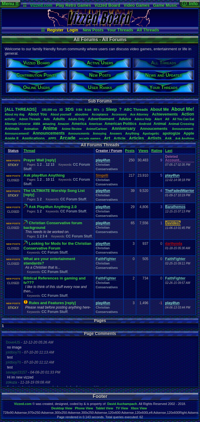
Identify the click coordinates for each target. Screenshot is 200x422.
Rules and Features (46, 303)
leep (111, 109)
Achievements (165, 114)
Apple (189, 133)
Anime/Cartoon (96, 128)
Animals (12, 128)
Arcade (67, 137)
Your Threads (120, 30)
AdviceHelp (142, 119)
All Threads (148, 30)
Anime (50, 128)
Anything (132, 133)
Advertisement (102, 119)
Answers (116, 133)
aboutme (81, 114)
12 (48, 165)
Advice (125, 119)
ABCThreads (136, 109)
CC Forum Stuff (73, 199)
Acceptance (100, 114)
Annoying (99, 133)
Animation (31, 128)
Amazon (63, 123)
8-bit (87, 109)
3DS (69, 109)
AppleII (11, 138)
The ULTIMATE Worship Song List (54, 190)
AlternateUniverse (17, 123)
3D (61, 109)
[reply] (50, 160)
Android (145, 123)
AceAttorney (139, 114)
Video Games (137, 5)
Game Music (165, 5)
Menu (10, 3)
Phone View (84, 408)
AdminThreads (29, 119)
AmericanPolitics (120, 123)
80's (96, 109)
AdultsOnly (76, 119)
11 (52, 179)
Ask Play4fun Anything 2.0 (53, 207)
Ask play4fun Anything (44, 175)
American (95, 123)
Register (55, 30)
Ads (47, 119)
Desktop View (61, 408)
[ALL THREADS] (20, 109)
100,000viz (49, 109)
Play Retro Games (73, 5)
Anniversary (123, 128)
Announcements (49, 133)
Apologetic (151, 133)
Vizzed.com (41, 5)
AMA (36, 123)
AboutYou (37, 114)
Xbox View (139, 408)
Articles (136, 138)
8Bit (79, 109)
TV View (122, 408)
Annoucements (153, 128)
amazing (49, 123)
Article (120, 138)
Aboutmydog (14, 114)
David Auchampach (122, 404)
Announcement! (17, 133)
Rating (156, 151)
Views (143, 151)
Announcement (183, 128)
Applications (33, 138)
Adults (59, 119)
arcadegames (89, 138)
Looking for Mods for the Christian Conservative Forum (57, 245)
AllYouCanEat (183, 119)
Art (107, 137)
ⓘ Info (190, 3)
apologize (171, 133)
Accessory (119, 114)
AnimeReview (72, 128)
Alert (158, 119)
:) (102, 109)
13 (52, 165)
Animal (159, 123)
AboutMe (159, 109)
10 (48, 179)
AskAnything (184, 138)
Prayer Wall (33, 160)
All (167, 119)
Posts (130, 151)
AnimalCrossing (181, 123)
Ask (168, 138)
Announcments (78, 133)
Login (72, 30)
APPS (52, 138)
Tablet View (104, 408)
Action (187, 114)
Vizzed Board (107, 5)
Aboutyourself (60, 114)
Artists (155, 137)
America (79, 123)
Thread (29, 151)
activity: (10, 119)
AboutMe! (182, 109)
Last (168, 151)
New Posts (93, 30)
